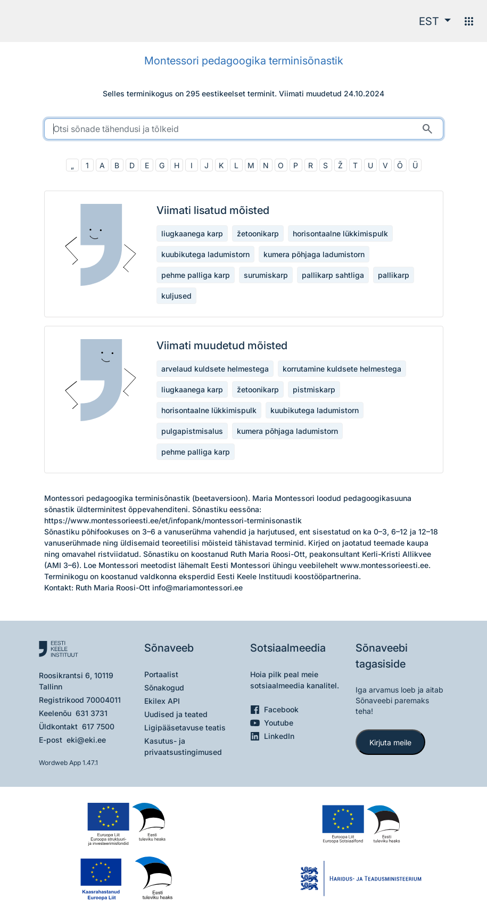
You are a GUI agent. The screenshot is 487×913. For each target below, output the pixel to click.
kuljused (176, 295)
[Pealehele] (51, 21)
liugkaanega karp (192, 233)
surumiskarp (266, 274)
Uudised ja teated (176, 714)
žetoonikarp (258, 233)
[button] (435, 21)
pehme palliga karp (195, 274)
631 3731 (92, 713)
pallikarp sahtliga (333, 274)
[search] (243, 128)
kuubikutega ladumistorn (205, 254)
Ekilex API (162, 700)
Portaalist (161, 674)
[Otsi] (427, 128)
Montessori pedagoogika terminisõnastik (243, 60)
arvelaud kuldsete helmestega (215, 368)
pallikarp (393, 274)
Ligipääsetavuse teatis (185, 727)
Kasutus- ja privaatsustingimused (183, 746)
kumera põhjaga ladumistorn (314, 254)
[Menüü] (468, 21)
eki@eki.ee (86, 739)
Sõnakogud (164, 687)
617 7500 (98, 726)
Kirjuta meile (390, 742)
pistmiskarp (314, 389)
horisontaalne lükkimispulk (340, 233)
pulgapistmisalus (192, 430)
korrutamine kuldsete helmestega (342, 368)
